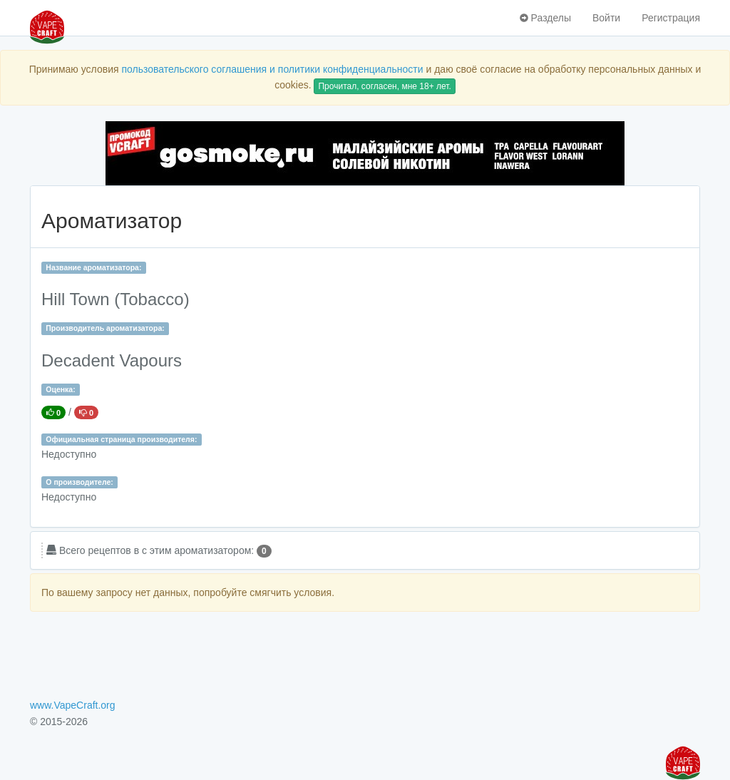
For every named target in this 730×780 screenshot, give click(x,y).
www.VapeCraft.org (72, 705)
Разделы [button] (545, 18)
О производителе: (79, 482)
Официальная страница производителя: (121, 439)
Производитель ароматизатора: (105, 328)
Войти (606, 18)
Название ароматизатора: (93, 267)
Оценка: (60, 389)
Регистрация (671, 18)
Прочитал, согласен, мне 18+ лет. (384, 86)
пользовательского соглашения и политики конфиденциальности (272, 69)
